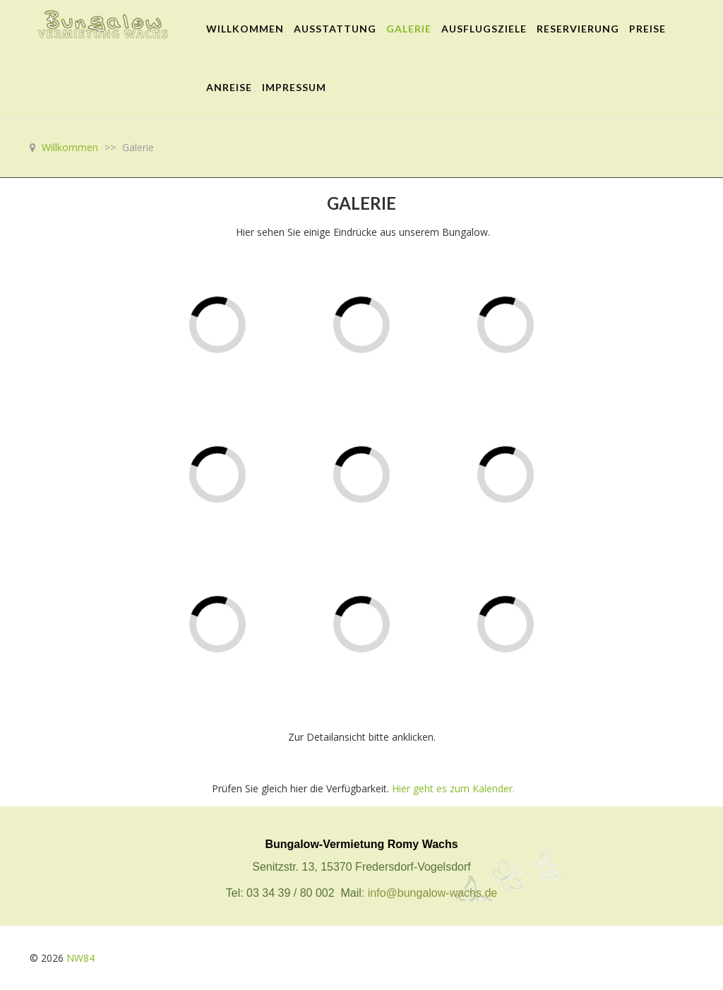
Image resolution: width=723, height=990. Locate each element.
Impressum (294, 87)
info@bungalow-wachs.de (432, 893)
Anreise (229, 87)
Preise (647, 29)
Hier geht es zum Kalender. (453, 788)
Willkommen (245, 29)
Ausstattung (335, 29)
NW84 (80, 958)
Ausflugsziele (484, 29)
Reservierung (578, 29)
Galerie (408, 29)
